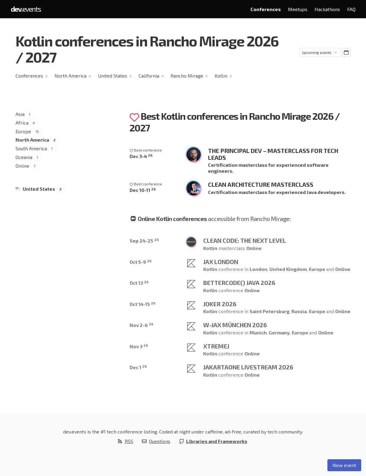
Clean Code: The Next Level (244, 240)
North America (70, 75)
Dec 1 (138, 367)
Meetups (297, 9)
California (149, 75)
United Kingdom (288, 269)
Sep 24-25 (144, 240)
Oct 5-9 (141, 262)
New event (344, 465)
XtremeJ (216, 346)
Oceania (24, 157)
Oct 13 (139, 283)
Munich (258, 332)
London (258, 269)
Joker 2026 (219, 303)
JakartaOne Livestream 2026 (248, 367)
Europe (23, 131)
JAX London (220, 261)
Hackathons (327, 9)
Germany (279, 332)
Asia (20, 114)
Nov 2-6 (142, 325)
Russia (299, 311)
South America (31, 148)
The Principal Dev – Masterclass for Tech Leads (273, 154)
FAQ (351, 9)
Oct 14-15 (143, 304)
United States (112, 75)
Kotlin (221, 75)
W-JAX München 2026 (235, 324)
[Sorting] (320, 52)
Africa (22, 122)
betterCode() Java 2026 (239, 282)
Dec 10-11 (143, 190)
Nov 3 (139, 346)
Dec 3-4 (141, 156)
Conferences (265, 9)
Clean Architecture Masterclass (260, 184)
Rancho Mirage (187, 75)
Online (22, 166)
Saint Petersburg (269, 311)
